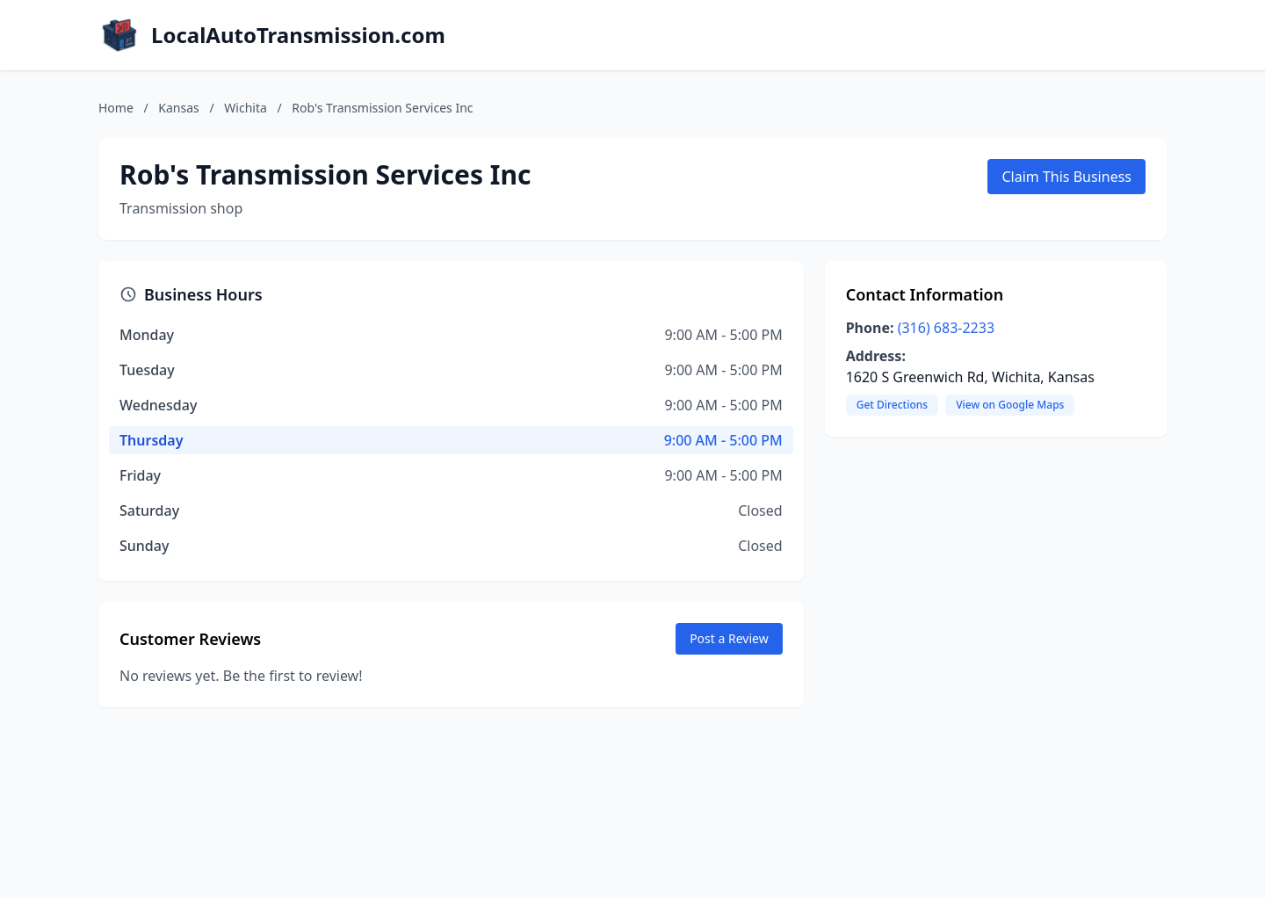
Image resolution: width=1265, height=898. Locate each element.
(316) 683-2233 (946, 327)
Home (116, 107)
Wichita (245, 107)
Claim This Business (1066, 176)
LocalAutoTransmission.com (298, 35)
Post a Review (729, 638)
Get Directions (892, 404)
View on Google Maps (1010, 404)
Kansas (178, 107)
